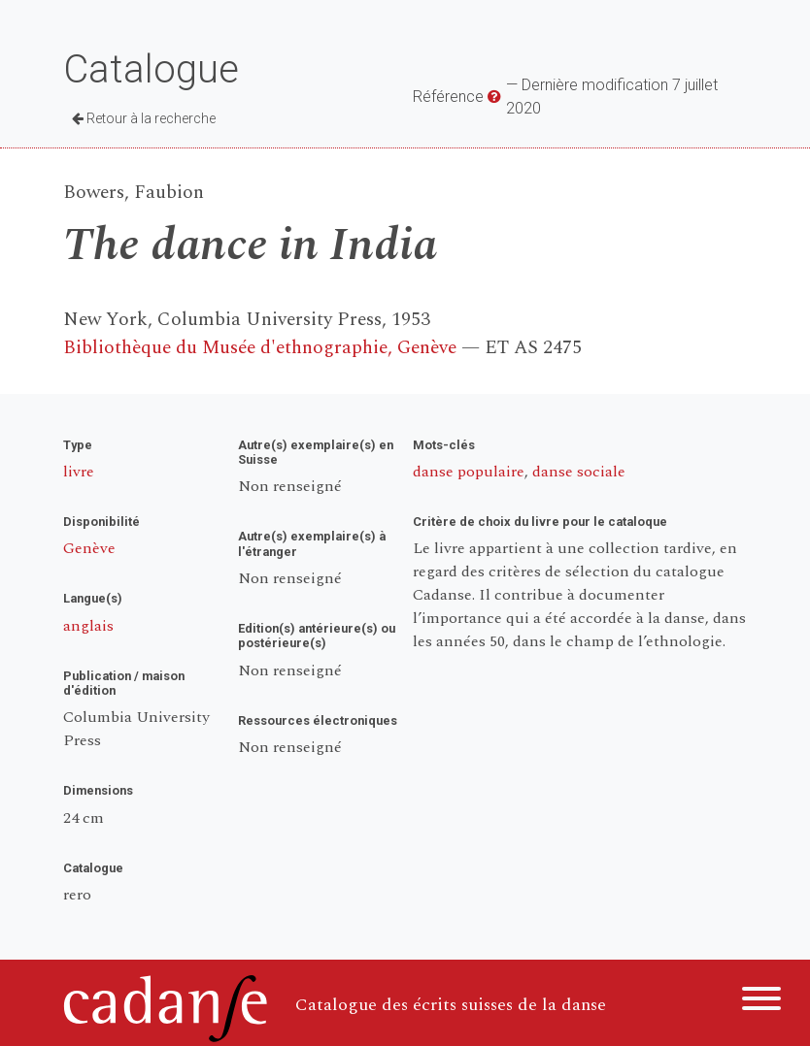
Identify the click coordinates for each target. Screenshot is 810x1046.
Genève (89, 548)
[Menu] (761, 1001)
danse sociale (578, 471)
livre (78, 471)
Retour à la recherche (144, 118)
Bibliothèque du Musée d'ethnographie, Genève (259, 348)
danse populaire (468, 471)
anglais (88, 625)
